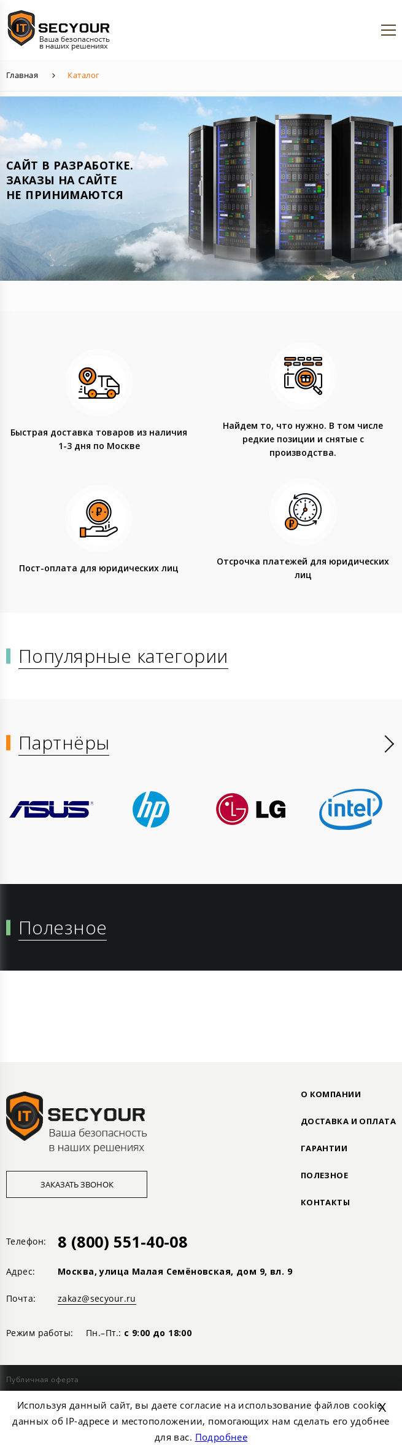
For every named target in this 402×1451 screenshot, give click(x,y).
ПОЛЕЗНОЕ (324, 1175)
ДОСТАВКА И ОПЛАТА (348, 1121)
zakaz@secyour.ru (97, 1298)
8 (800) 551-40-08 (122, 1241)
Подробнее (221, 1437)
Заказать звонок (77, 1184)
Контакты (325, 1202)
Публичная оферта (42, 1379)
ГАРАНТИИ (324, 1148)
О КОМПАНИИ (331, 1094)
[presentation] (389, 744)
